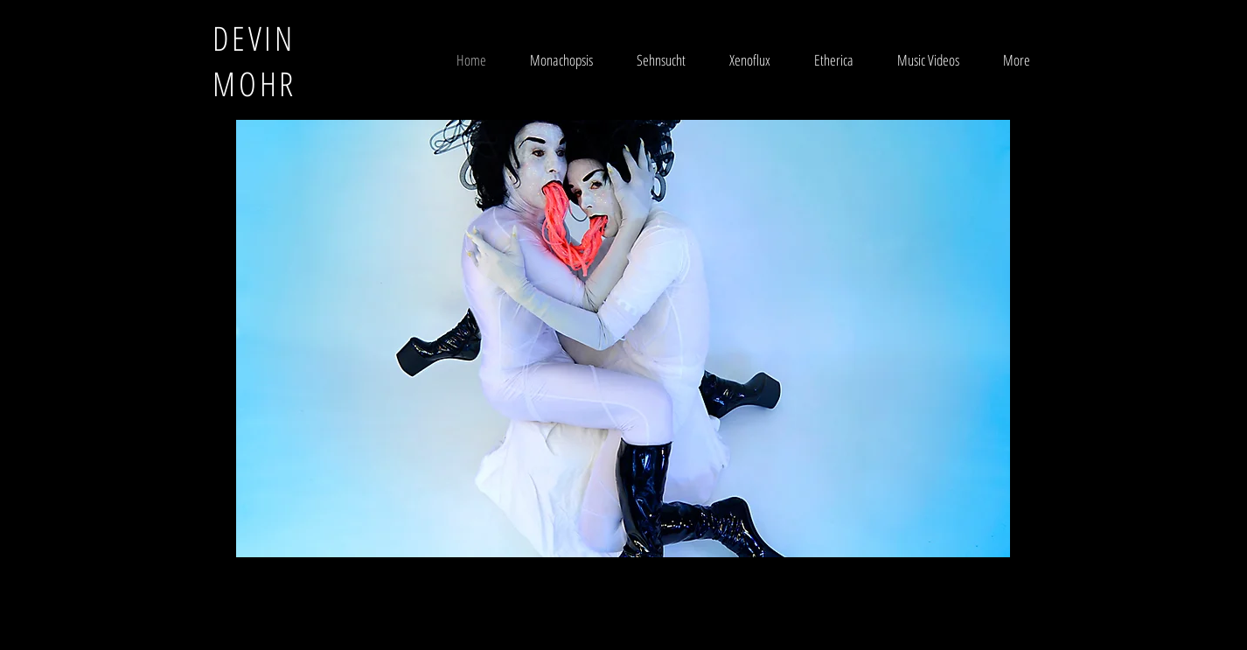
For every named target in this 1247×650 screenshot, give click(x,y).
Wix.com (728, 588)
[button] (623, 338)
